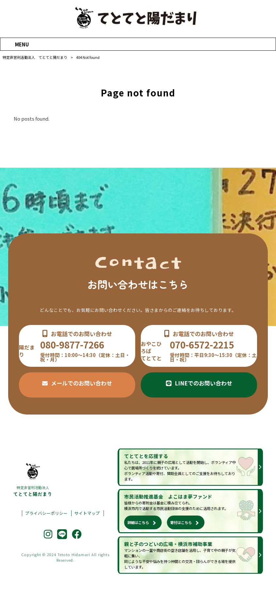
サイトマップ (87, 513)
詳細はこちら (138, 522)
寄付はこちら (181, 522)
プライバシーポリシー (46, 513)
